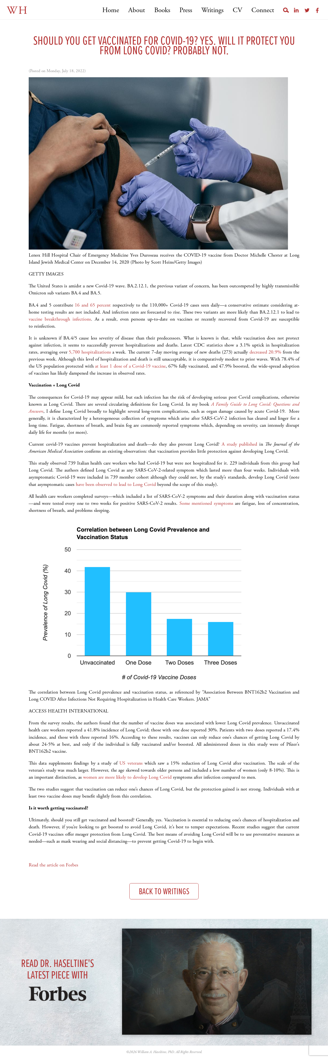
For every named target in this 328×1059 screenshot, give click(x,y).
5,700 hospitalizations (90, 352)
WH (17, 11)
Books (162, 10)
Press (185, 10)
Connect (262, 10)
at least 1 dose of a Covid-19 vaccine (130, 366)
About (136, 10)
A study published (239, 444)
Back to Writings (164, 892)
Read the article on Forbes (53, 865)
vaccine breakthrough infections (60, 319)
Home (110, 10)
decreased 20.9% (266, 352)
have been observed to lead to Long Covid (116, 484)
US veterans (130, 763)
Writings (212, 10)
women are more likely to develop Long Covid (127, 777)
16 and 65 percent (93, 305)
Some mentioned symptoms (206, 503)
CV (237, 10)
